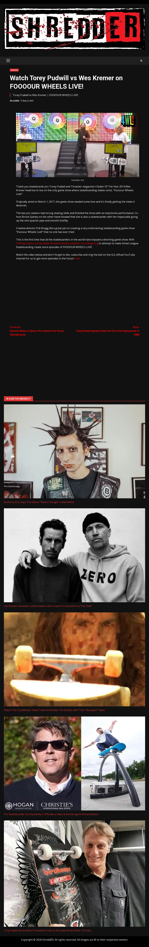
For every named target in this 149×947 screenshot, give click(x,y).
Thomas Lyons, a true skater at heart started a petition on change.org (57, 243)
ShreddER (14, 100)
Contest (14, 70)
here (77, 258)
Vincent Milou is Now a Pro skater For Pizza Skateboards (42, 330)
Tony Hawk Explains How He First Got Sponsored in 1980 (107, 330)
